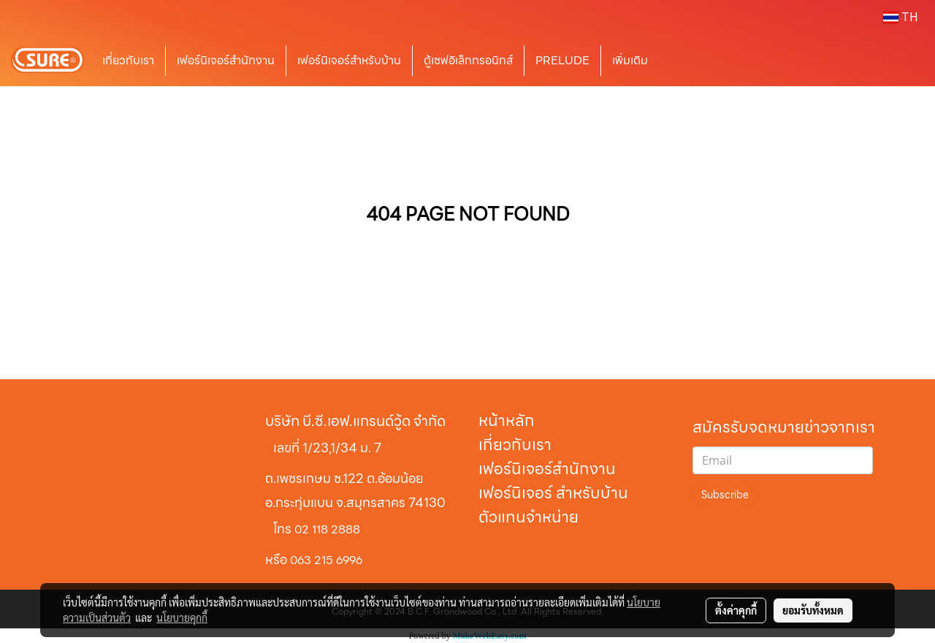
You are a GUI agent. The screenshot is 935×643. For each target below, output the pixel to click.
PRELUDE (562, 60)
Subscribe (725, 495)
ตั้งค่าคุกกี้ (736, 610)
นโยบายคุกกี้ (181, 617)
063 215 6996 (326, 560)
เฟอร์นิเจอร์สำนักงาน (226, 60)
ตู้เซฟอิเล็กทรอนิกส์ (468, 60)
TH (900, 17)
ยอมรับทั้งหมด (813, 610)
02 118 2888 (327, 529)
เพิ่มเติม (630, 60)
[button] (680, 60)
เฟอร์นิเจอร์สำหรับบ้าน (349, 60)
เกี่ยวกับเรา (128, 60)
